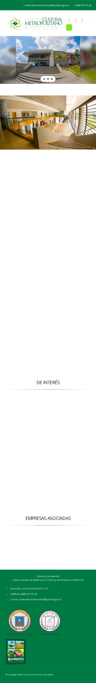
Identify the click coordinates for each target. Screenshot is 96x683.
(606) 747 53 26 (82, 5)
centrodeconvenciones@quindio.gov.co (45, 5)
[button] (44, 79)
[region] (48, 60)
